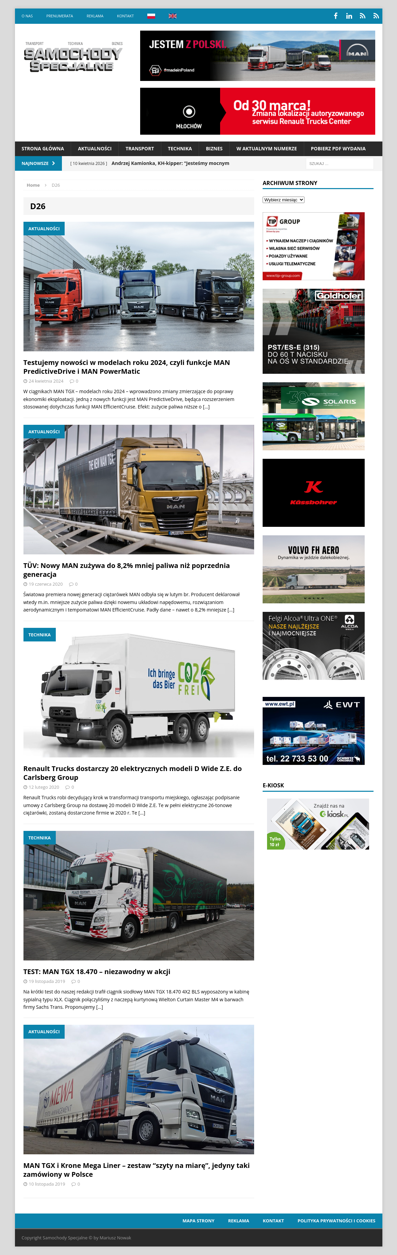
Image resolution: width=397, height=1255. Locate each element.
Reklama (95, 15)
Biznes (214, 148)
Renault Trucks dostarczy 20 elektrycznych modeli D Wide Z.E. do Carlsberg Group (132, 773)
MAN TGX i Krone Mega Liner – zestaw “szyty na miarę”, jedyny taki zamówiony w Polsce (136, 1170)
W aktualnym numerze (266, 148)
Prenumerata (59, 15)
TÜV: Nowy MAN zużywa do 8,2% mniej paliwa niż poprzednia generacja (126, 570)
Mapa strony (198, 1221)
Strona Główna (43, 148)
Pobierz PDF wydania (338, 148)
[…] (206, 406)
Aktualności (95, 148)
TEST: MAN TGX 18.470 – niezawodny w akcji (96, 971)
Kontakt (125, 15)
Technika (180, 148)
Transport (140, 148)
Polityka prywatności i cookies (337, 1221)
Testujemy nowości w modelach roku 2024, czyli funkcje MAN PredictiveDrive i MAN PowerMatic (126, 367)
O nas (27, 15)
